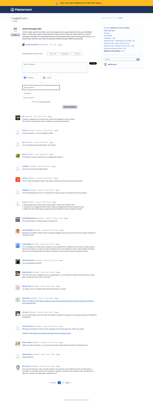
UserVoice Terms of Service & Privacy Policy (76, 399)
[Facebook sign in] (31, 77)
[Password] (41, 93)
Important (65, 54)
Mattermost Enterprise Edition (113, 48)
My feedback (108, 36)
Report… (60, 44)
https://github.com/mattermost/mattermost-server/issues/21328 (50, 333)
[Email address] (41, 87)
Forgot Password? (28, 98)
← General (14, 21)
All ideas (106, 33)
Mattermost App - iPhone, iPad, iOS (115, 43)
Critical (78, 54)
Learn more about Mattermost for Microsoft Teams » (81, 3)
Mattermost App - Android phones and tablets (118, 41)
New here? (41, 102)
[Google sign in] (50, 77)
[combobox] (120, 59)
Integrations (107, 38)
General (107, 28)
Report (50, 116)
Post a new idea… (110, 30)
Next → (68, 383)
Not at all (54, 54)
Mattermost (112, 64)
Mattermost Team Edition (120, 28)
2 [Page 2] (62, 383)
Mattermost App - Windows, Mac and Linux (117, 46)
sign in (121, 18)
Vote (15, 34)
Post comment (69, 107)
